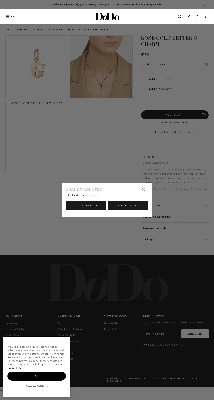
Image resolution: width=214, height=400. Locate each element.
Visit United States (86, 205)
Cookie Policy (15, 368)
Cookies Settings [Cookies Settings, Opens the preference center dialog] (37, 386)
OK (37, 376)
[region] (36, 366)
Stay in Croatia (128, 205)
